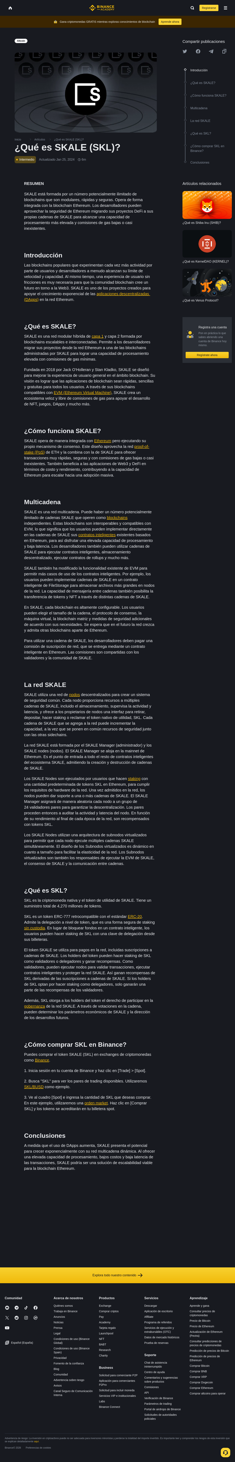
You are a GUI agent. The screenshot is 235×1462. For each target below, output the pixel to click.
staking (134, 778)
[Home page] (101, 8)
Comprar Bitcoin (199, 1365)
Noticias (59, 1322)
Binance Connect (109, 1406)
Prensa (58, 1327)
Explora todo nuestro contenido (117, 1275)
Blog (56, 1369)
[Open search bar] (191, 7)
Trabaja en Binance (66, 1311)
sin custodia (34, 928)
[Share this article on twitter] (184, 51)
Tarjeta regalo (107, 1327)
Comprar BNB (198, 1371)
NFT (101, 1338)
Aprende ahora (170, 21)
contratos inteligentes (97, 535)
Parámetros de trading (158, 1403)
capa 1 (97, 336)
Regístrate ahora (207, 355)
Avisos (58, 1385)
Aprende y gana (199, 1305)
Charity (103, 1355)
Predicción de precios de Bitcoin (209, 1350)
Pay (101, 1316)
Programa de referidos (158, 1322)
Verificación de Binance (158, 1398)
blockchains (117, 517)
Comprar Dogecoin (201, 1382)
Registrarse (209, 7)
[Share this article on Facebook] (198, 51)
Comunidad (61, 1374)
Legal (57, 1333)
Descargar (150, 1305)
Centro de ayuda (154, 1372)
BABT (102, 1344)
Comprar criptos (109, 1311)
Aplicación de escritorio (158, 1311)
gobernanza (34, 1006)
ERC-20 (135, 916)
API (146, 1392)
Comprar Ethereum (201, 1387)
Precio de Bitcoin (200, 1320)
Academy (104, 1322)
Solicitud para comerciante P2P (118, 1375)
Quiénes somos (63, 1305)
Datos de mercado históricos (161, 1337)
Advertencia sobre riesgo (69, 1380)
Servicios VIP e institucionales (117, 1395)
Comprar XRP (198, 1376)
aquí (36, 1441)
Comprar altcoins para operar (208, 1393)
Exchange (105, 1305)
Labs (102, 1401)
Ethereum (102, 441)
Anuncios (59, 1316)
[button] (225, 8)
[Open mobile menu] (225, 7)
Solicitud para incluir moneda (116, 1390)
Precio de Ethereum (202, 1326)
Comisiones (151, 1387)
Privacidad (60, 1357)
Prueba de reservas (156, 1342)
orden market (96, 1103)
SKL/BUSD (34, 1087)
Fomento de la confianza (69, 1363)
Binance (42, 1060)
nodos (74, 694)
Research (105, 1350)
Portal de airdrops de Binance (162, 1409)
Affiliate (148, 1316)
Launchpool (106, 1333)
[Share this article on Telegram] (211, 51)
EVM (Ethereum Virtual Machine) (82, 392)
